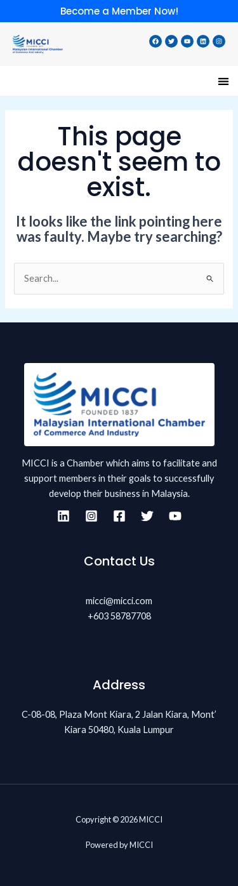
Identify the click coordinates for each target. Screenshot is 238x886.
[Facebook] (119, 516)
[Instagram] (91, 516)
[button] (223, 80)
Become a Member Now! (119, 11)
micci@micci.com (119, 600)
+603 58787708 (119, 616)
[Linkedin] (63, 516)
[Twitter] (147, 516)
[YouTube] (175, 516)
